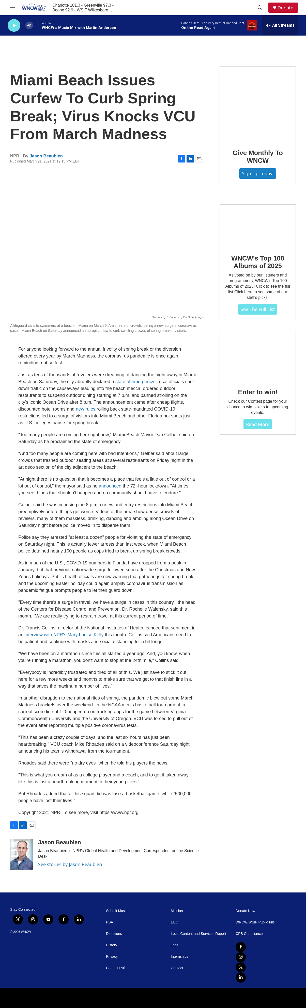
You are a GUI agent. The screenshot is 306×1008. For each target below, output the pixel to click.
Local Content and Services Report (198, 934)
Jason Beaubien (46, 156)
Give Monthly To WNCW (258, 156)
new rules (85, 409)
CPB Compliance (249, 934)
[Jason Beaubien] (21, 854)
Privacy (112, 956)
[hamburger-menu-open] (12, 8)
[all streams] (280, 25)
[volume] (29, 25)
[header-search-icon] (260, 7)
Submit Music (116, 911)
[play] (14, 25)
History (111, 945)
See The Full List (258, 309)
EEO (174, 922)
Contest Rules (117, 968)
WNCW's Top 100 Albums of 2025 (257, 262)
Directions (114, 934)
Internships (179, 956)
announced (110, 486)
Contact (177, 968)
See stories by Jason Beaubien (70, 864)
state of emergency (134, 381)
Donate (285, 7)
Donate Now (245, 911)
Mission (177, 911)
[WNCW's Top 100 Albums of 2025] (258, 226)
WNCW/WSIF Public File (255, 922)
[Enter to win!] (258, 355)
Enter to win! (258, 392)
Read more (257, 424)
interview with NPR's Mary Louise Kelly (64, 634)
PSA (109, 922)
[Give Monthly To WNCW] (258, 104)
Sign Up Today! (257, 173)
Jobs (174, 945)
